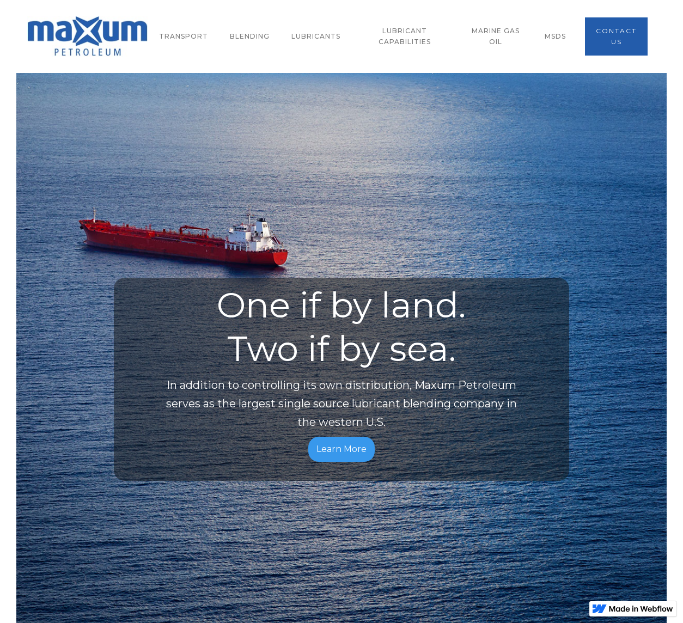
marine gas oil (496, 36)
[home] (87, 36)
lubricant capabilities (405, 36)
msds (555, 36)
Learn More (341, 449)
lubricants (315, 36)
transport (183, 36)
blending (250, 36)
